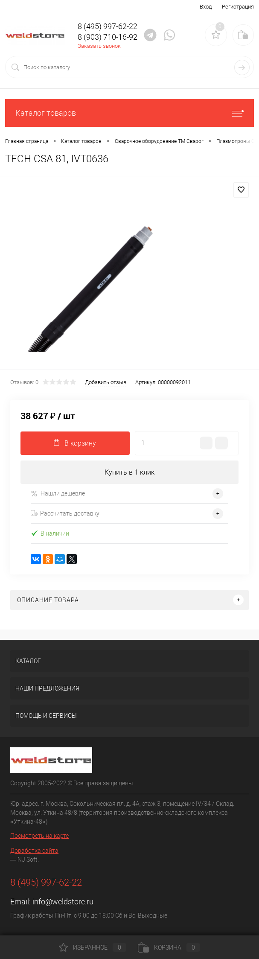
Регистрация (238, 6)
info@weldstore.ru (62, 901)
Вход (206, 6)
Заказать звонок (99, 46)
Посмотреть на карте (39, 835)
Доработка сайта (34, 850)
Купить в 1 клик (129, 472)
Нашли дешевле (58, 493)
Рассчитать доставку (65, 513)
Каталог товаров (129, 113)
